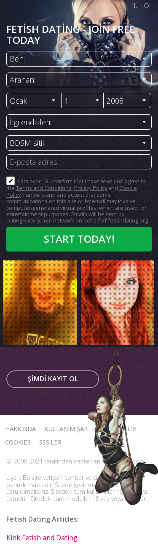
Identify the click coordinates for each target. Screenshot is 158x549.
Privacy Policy (90, 188)
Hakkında (20, 428)
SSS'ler (50, 442)
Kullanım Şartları (74, 428)
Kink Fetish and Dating (42, 537)
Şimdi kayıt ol (53, 378)
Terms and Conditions (44, 188)
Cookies (18, 442)
